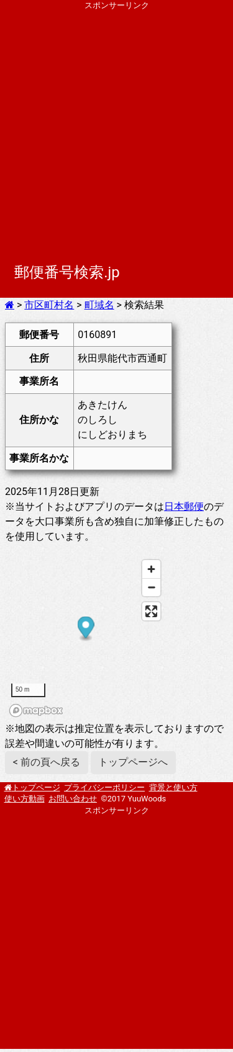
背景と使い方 (173, 787)
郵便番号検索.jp (67, 272)
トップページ (36, 787)
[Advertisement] (116, 127)
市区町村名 (49, 305)
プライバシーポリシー (104, 787)
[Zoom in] (151, 569)
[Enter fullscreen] (151, 611)
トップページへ (133, 762)
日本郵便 (184, 506)
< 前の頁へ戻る (46, 762)
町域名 (99, 305)
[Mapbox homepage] (36, 710)
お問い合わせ (72, 798)
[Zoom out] (151, 587)
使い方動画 (24, 798)
